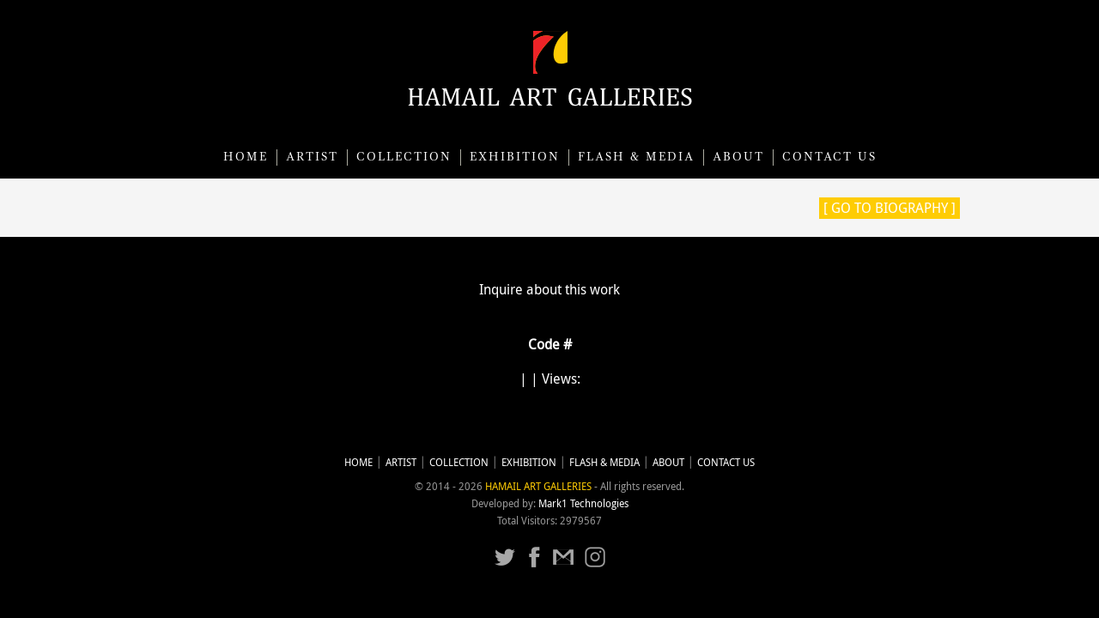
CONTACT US (829, 157)
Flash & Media (636, 157)
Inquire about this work (549, 289)
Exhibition (515, 157)
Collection (404, 157)
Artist (312, 157)
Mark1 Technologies (583, 503)
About (738, 157)
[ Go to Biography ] (889, 207)
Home (245, 157)
